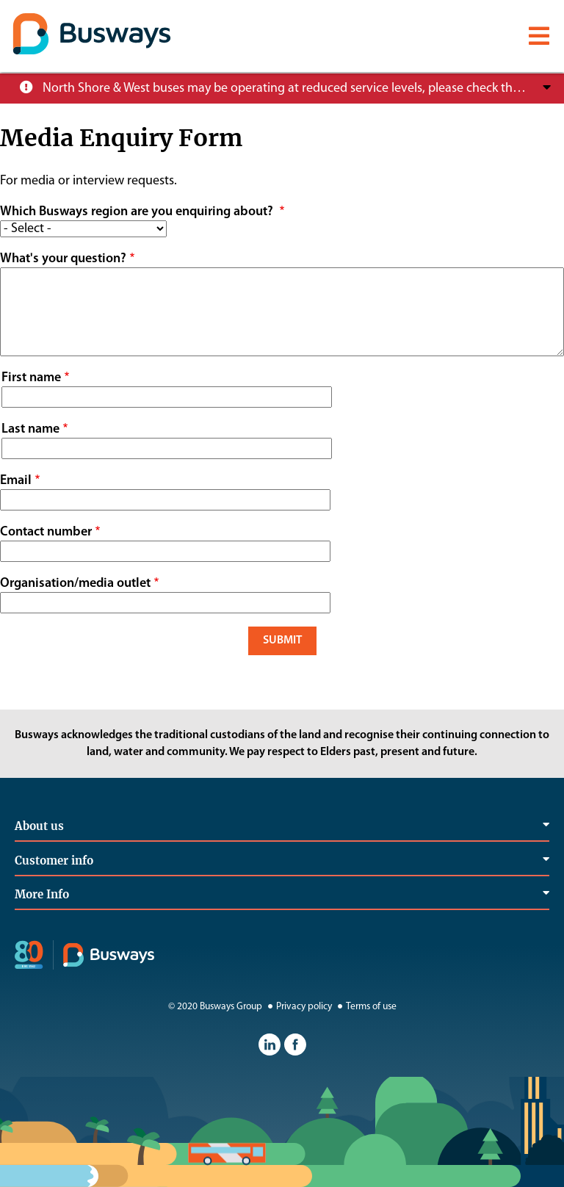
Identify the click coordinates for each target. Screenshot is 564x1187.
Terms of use (365, 1006)
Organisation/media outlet (75, 584)
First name (31, 378)
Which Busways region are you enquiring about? (138, 212)
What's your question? (63, 259)
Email (16, 481)
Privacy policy (298, 1006)
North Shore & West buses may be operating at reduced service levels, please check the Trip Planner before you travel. (285, 88)
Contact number (46, 532)
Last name (30, 429)
